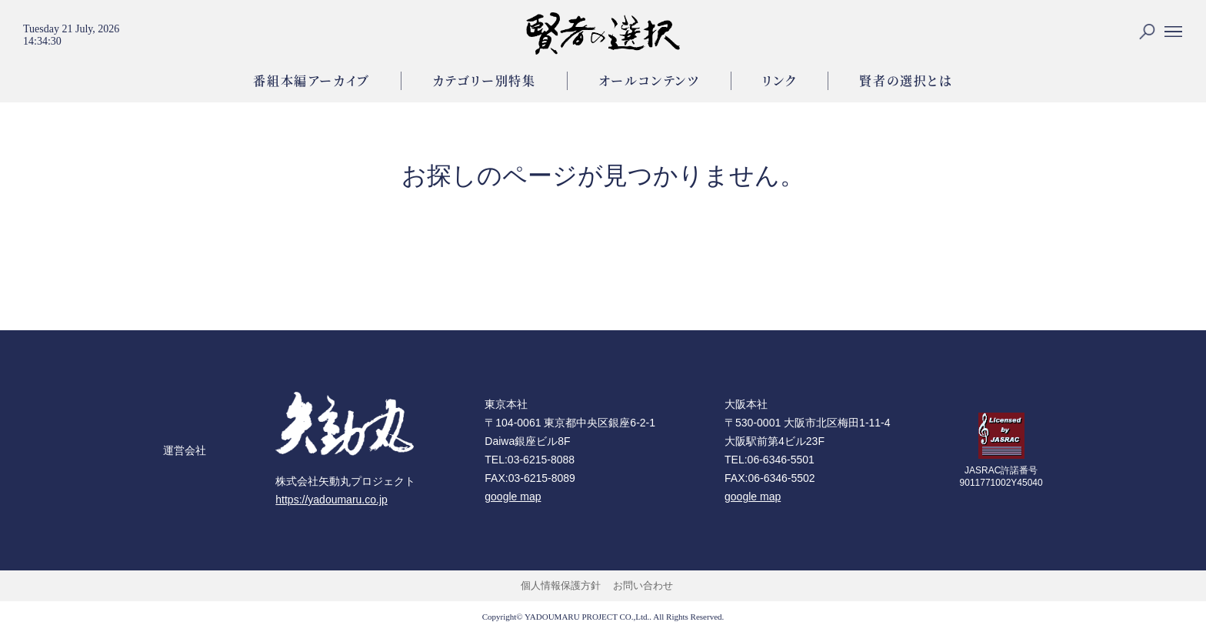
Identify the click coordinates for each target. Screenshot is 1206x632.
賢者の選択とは (905, 80)
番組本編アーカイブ (311, 80)
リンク (780, 80)
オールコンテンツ (649, 80)
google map (513, 496)
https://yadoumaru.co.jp (331, 499)
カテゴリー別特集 (484, 80)
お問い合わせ (643, 585)
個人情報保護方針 (561, 585)
